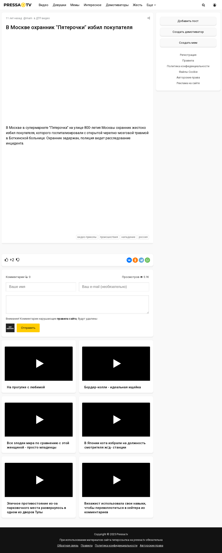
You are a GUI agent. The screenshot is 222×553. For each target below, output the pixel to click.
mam (29, 18)
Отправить (28, 327)
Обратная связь (67, 545)
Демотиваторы (117, 5)
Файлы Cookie (188, 71)
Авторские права (188, 77)
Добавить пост (188, 21)
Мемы (74, 5)
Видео (43, 5)
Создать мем (188, 42)
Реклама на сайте (188, 83)
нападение (128, 237)
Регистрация (188, 54)
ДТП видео (43, 18)
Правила (188, 60)
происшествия (109, 237)
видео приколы (86, 237)
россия (143, 237)
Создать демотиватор (188, 31)
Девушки (59, 5)
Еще (151, 5)
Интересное (92, 5)
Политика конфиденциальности (188, 66)
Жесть (137, 5)
